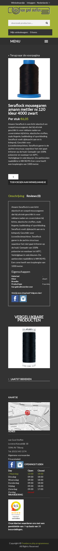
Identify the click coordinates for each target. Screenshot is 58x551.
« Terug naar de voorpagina (24, 55)
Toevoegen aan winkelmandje (28, 182)
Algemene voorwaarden (19, 455)
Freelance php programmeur (35, 543)
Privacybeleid (14, 459)
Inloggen (31, 2)
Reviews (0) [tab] (33, 196)
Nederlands (43, 2)
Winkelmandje (18, 2)
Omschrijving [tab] (16, 196)
